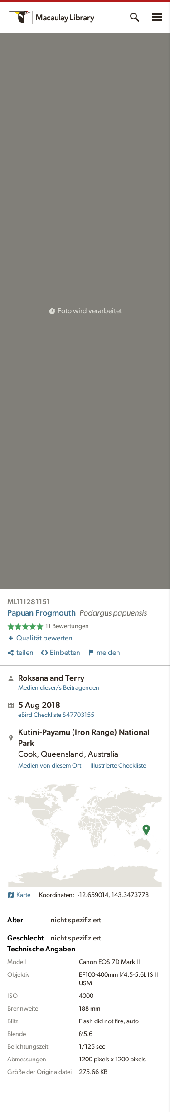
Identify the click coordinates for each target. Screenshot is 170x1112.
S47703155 (56, 715)
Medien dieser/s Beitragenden (58, 688)
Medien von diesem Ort (49, 766)
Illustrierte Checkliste (118, 766)
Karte (18, 895)
